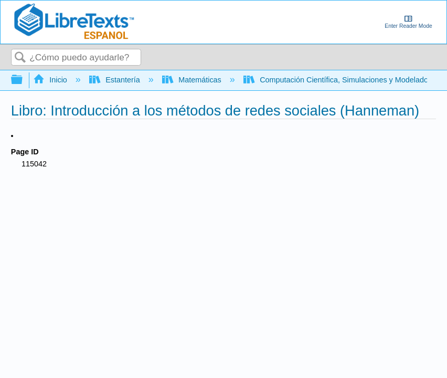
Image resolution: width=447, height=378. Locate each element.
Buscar (20, 58)
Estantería (115, 80)
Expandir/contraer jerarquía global (24, 80)
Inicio (51, 80)
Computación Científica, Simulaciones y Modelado (336, 80)
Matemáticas (193, 80)
